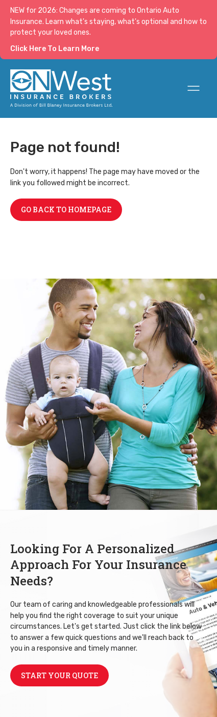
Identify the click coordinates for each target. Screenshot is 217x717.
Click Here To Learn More (54, 48)
